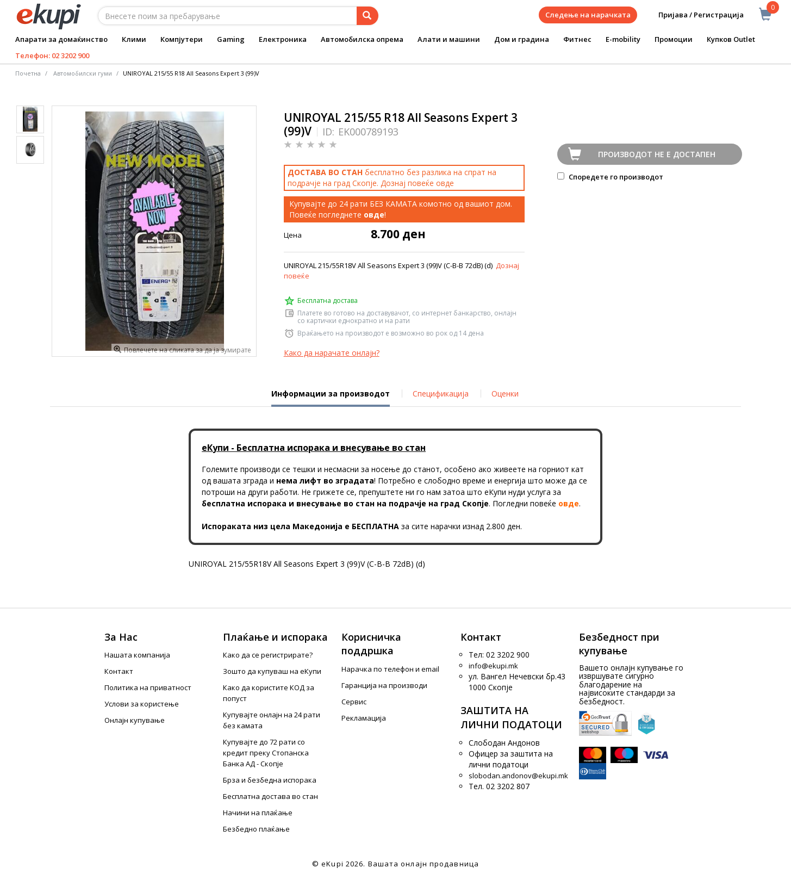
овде (445, 183)
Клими (134, 39)
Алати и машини (449, 39)
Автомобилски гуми (82, 73)
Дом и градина (521, 39)
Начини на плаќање (257, 812)
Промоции (674, 39)
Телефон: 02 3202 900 (52, 55)
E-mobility (623, 39)
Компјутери (181, 39)
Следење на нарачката (588, 15)
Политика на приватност (147, 687)
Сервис (353, 702)
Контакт (118, 671)
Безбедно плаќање (256, 829)
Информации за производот (330, 397)
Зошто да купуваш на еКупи (272, 671)
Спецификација (441, 393)
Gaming (231, 39)
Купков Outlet (731, 39)
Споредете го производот (610, 177)
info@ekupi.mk (493, 666)
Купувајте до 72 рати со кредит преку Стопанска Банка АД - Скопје (266, 753)
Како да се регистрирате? (268, 655)
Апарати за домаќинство (61, 39)
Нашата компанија (137, 655)
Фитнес (577, 39)
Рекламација (363, 718)
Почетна (28, 73)
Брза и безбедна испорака (269, 780)
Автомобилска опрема (362, 39)
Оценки (505, 393)
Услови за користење (141, 704)
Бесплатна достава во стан (270, 796)
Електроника (283, 39)
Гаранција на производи (384, 685)
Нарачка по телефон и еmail (390, 669)
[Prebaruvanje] (367, 16)
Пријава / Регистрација (693, 15)
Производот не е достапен (656, 154)
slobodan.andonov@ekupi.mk (518, 775)
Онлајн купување (134, 720)
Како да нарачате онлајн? (331, 353)
